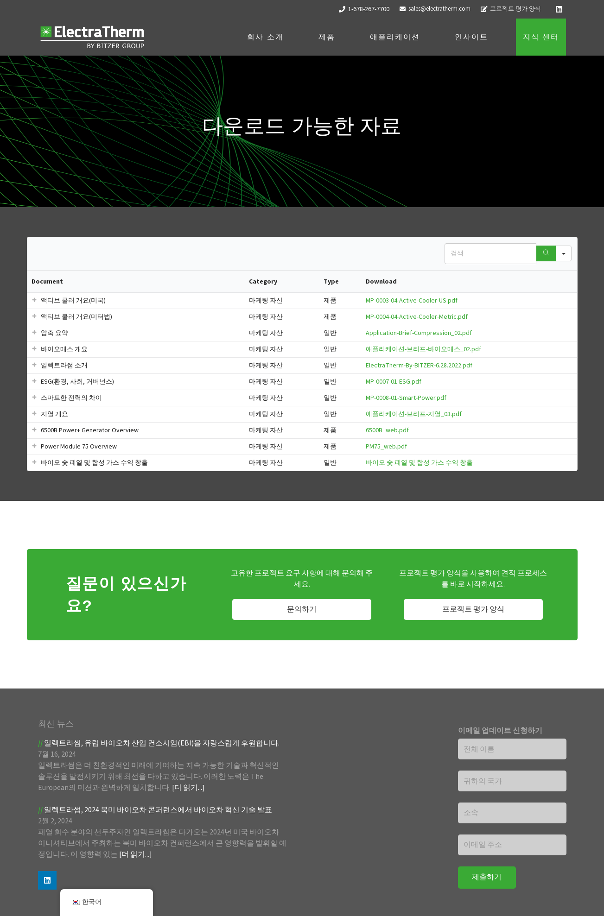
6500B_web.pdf (387, 430)
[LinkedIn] (559, 9)
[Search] (546, 253)
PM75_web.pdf (386, 446)
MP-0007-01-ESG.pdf (393, 381)
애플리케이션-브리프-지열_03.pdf (414, 414)
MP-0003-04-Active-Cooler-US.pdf (412, 300)
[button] (34, 300)
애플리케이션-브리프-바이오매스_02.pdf (423, 349)
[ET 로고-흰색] (92, 37)
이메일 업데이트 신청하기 (500, 731)
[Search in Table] (490, 253)
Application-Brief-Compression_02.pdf (419, 333)
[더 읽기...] (188, 788)
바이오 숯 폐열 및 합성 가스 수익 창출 (419, 462)
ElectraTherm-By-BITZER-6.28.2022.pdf (419, 365)
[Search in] (564, 253)
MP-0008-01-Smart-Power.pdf (406, 398)
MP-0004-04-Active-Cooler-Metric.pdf (417, 317)
